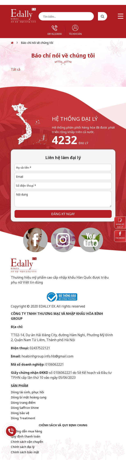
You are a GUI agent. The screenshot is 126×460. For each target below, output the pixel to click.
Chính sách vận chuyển (27, 442)
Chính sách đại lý (23, 447)
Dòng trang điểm (23, 402)
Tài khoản (75, 30)
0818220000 (54, 30)
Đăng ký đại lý (120, 223)
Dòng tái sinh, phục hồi (27, 392)
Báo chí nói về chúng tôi (37, 43)
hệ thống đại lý (75, 118)
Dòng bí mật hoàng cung (28, 397)
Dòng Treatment (23, 418)
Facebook (120, 235)
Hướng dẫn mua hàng (26, 431)
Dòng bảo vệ (20, 413)
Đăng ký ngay (63, 214)
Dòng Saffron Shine (25, 408)
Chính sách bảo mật (25, 452)
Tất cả (15, 69)
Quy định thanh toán (25, 436)
